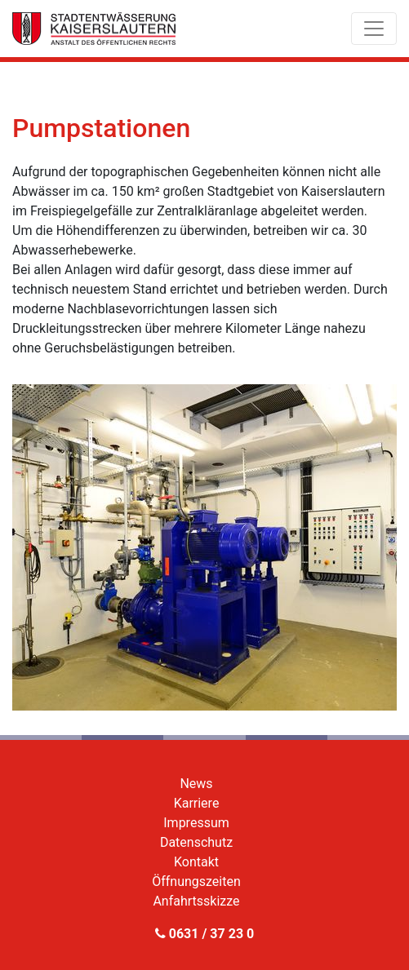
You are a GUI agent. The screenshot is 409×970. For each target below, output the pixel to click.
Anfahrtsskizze (196, 901)
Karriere (197, 803)
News (196, 783)
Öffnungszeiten (196, 881)
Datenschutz (196, 842)
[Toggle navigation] (374, 28)
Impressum (196, 822)
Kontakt (196, 862)
